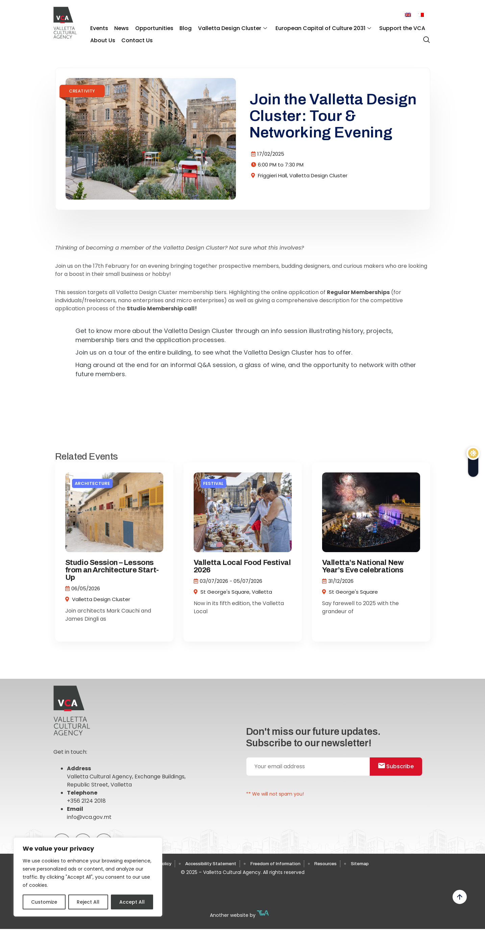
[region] (88, 876)
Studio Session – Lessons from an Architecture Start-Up (112, 570)
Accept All (132, 902)
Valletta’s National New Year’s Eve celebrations (363, 566)
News (119, 27)
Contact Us (134, 37)
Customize (44, 902)
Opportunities (149, 27)
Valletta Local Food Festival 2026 (242, 566)
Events (98, 27)
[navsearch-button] (425, 37)
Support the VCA (390, 27)
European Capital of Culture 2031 (313, 27)
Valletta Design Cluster (224, 27)
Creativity (82, 91)
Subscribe (399, 768)
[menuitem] (408, 15)
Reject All (88, 902)
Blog (179, 27)
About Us (101, 37)
